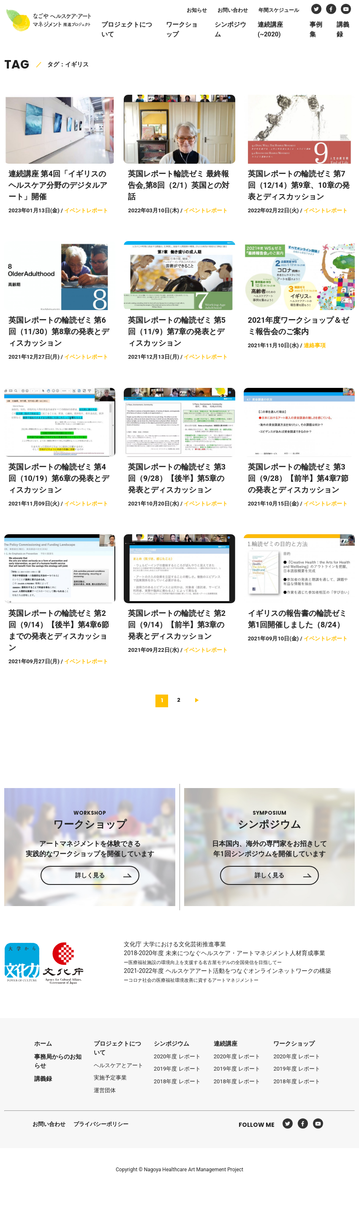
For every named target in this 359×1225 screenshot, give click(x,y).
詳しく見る (90, 875)
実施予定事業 (110, 1077)
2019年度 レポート (177, 1069)
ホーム (43, 1043)
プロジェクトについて (137, 31)
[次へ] (197, 700)
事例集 (323, 31)
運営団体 (105, 1090)
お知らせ (203, 12)
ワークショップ (191, 31)
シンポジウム (239, 31)
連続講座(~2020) (278, 31)
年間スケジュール (285, 12)
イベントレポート (86, 210)
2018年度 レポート (177, 1081)
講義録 (349, 31)
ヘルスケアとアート (118, 1065)
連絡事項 (315, 345)
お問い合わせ (239, 12)
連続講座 (225, 1043)
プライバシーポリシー (100, 1124)
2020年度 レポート (177, 1056)
